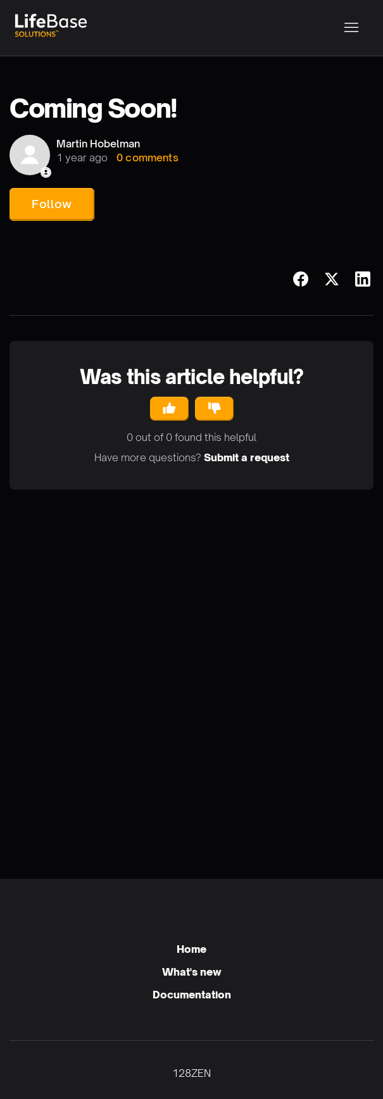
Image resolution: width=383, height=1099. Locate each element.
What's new (192, 972)
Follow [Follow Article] (52, 204)
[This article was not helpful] (214, 409)
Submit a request (246, 457)
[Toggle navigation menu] (351, 28)
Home (191, 949)
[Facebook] (300, 279)
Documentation (192, 994)
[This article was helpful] (169, 409)
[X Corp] (331, 279)
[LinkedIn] (362, 279)
